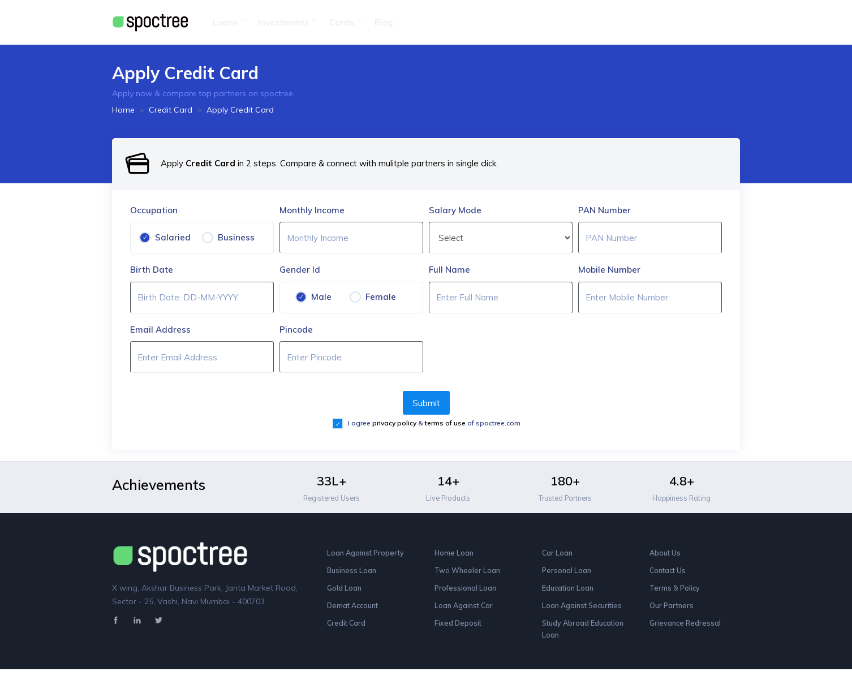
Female (380, 296)
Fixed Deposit (459, 631)
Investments (287, 22)
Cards (345, 22)
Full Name (449, 269)
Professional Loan (466, 593)
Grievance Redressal (686, 631)
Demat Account (355, 612)
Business (236, 237)
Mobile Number (609, 269)
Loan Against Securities (585, 612)
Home (123, 110)
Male (321, 296)
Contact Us (669, 574)
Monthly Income (312, 210)
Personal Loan (567, 574)
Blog (384, 22)
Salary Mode (455, 210)
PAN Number (604, 210)
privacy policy (395, 423)
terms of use (446, 423)
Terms (662, 593)
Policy (694, 593)
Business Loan (353, 574)
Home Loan (455, 554)
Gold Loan (345, 593)
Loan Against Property (368, 554)
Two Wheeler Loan (469, 574)
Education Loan (569, 593)
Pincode (296, 329)
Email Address (160, 329)
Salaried (173, 237)
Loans (228, 22)
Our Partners (673, 612)
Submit (426, 402)
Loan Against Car (465, 612)
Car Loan (558, 554)
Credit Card (170, 110)
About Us (666, 554)
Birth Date (151, 269)
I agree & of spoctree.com (433, 423)
